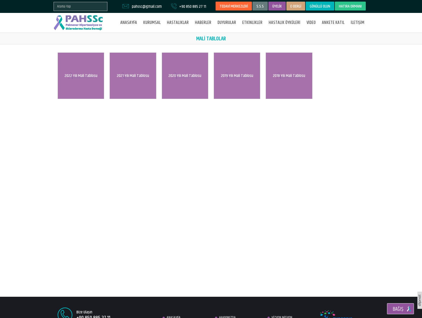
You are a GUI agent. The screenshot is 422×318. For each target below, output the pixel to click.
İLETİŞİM (357, 22)
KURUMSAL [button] (152, 22)
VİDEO (311, 22)
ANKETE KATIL (333, 22)
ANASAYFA (128, 22)
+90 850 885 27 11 (192, 6)
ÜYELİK (277, 6)
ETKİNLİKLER (252, 22)
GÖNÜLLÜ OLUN (320, 6)
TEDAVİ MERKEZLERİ (234, 6)
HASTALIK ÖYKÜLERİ (284, 22)
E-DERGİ (295, 6)
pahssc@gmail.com (147, 6)
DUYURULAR (226, 22)
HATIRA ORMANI (350, 6)
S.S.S (260, 6)
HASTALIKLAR (178, 22)
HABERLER (203, 22)
